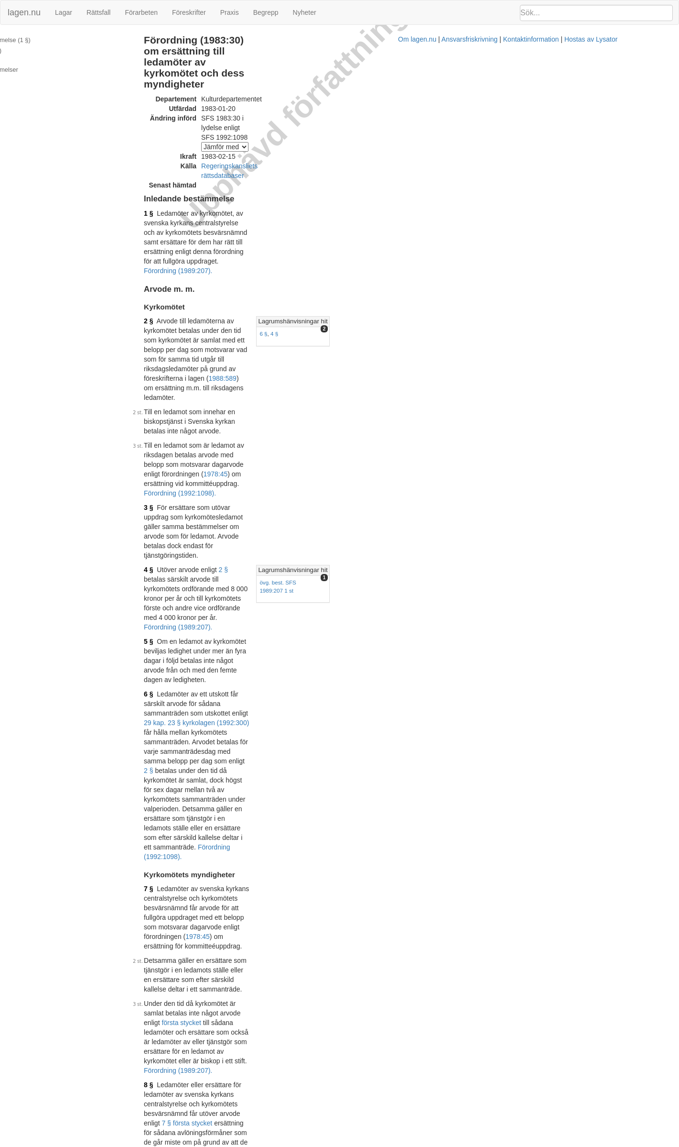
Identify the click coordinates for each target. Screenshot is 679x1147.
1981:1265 (398, 755)
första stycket (417, 536)
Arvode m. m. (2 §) (32, 50)
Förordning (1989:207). (279, 171)
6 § (481, 234)
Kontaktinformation (447, 1142)
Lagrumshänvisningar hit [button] (510, 221)
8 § (191, 570)
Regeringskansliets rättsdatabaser (295, 114)
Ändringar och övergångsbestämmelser (60, 60)
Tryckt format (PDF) (232, 1114)
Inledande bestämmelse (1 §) (46, 40)
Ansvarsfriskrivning (386, 1142)
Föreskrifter (189, 12)
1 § (191, 151)
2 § (191, 221)
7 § (191, 479)
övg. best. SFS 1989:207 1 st (513, 339)
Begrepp (266, 12)
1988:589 (294, 240)
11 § (482, 681)
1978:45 (292, 278)
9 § (191, 669)
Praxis (229, 12)
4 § (492, 234)
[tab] (573, 222)
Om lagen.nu (333, 1142)
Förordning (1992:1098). (365, 798)
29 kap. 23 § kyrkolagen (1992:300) (239, 399)
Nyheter (304, 12)
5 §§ (331, 755)
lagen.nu (24, 12)
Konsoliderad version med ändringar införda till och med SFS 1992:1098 (310, 1062)
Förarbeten (141, 12)
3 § (191, 302)
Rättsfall (98, 12)
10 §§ (382, 852)
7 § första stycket (366, 579)
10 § (193, 812)
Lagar (63, 12)
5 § (191, 365)
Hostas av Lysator (507, 1142)
